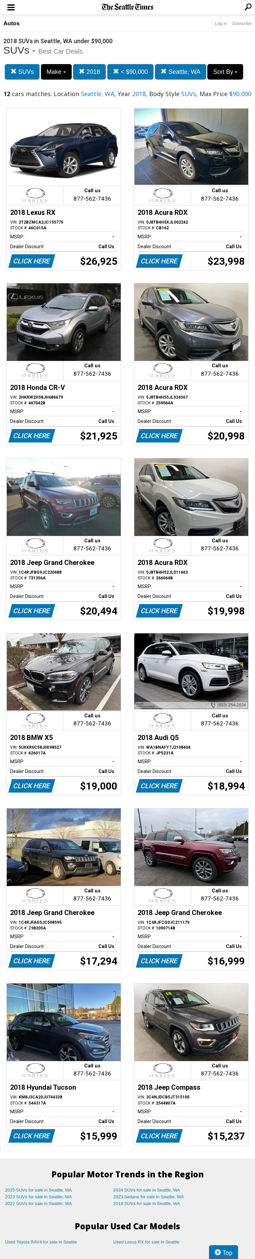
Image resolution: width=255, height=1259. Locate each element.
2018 (89, 71)
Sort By (225, 71)
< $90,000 (130, 71)
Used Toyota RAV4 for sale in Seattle (41, 1241)
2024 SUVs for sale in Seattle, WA (146, 1190)
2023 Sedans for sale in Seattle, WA (148, 1196)
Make (56, 71)
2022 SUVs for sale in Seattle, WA (38, 1203)
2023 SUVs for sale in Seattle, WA (38, 1196)
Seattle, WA (180, 71)
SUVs (22, 71)
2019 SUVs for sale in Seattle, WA (146, 1203)
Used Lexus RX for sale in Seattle (146, 1241)
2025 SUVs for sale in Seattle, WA (38, 1190)
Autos (11, 23)
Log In (221, 23)
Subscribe (242, 23)
